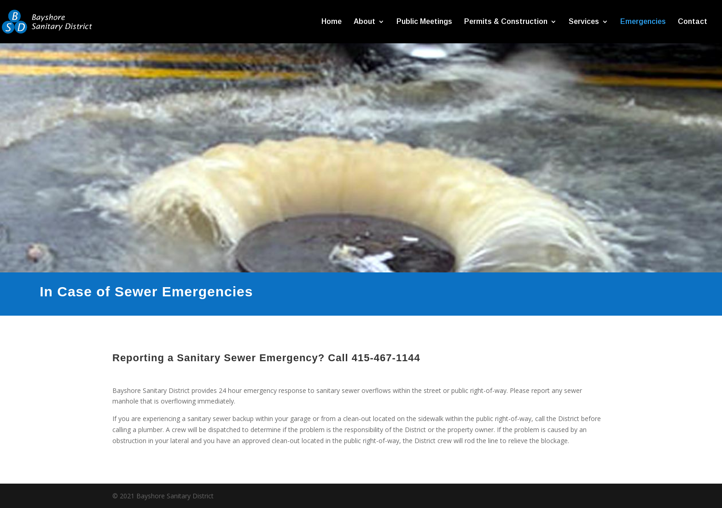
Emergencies (643, 21)
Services (584, 21)
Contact (692, 21)
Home (331, 21)
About (364, 21)
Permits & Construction (505, 21)
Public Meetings (424, 21)
